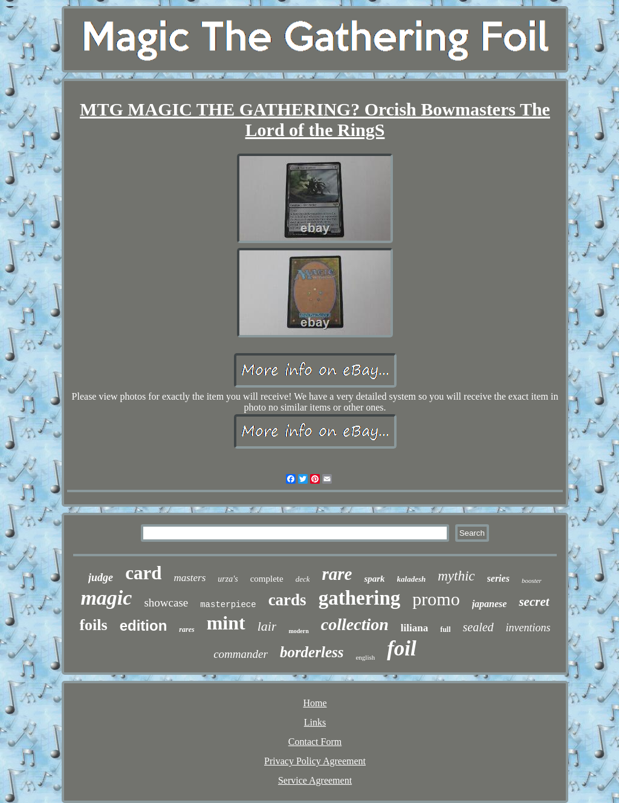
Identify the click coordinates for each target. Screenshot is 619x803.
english (365, 657)
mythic (456, 576)
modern (298, 631)
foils (93, 625)
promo (435, 599)
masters (189, 578)
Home (314, 703)
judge (100, 577)
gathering (360, 598)
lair (267, 626)
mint (226, 623)
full (445, 629)
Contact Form (315, 741)
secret (534, 601)
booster (532, 580)
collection (355, 624)
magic (106, 598)
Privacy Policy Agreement (315, 761)
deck (303, 579)
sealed (477, 627)
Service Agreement (315, 780)
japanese (489, 604)
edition (143, 625)
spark (374, 579)
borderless (312, 652)
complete (267, 579)
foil (401, 648)
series (498, 578)
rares (186, 629)
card (143, 573)
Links (315, 722)
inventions (528, 628)
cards (287, 600)
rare (337, 574)
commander (240, 654)
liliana (414, 628)
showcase (166, 602)
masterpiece (228, 605)
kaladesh (411, 579)
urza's (228, 579)
